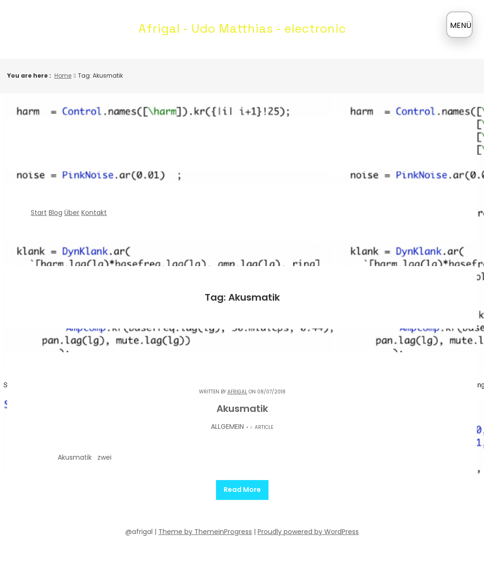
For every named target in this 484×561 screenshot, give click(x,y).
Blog (55, 212)
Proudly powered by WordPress (308, 531)
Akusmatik (242, 408)
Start (39, 212)
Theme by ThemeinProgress (205, 531)
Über (71, 212)
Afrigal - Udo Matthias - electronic (242, 28)
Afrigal (237, 391)
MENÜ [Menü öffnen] (460, 25)
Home (62, 75)
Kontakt (94, 212)
